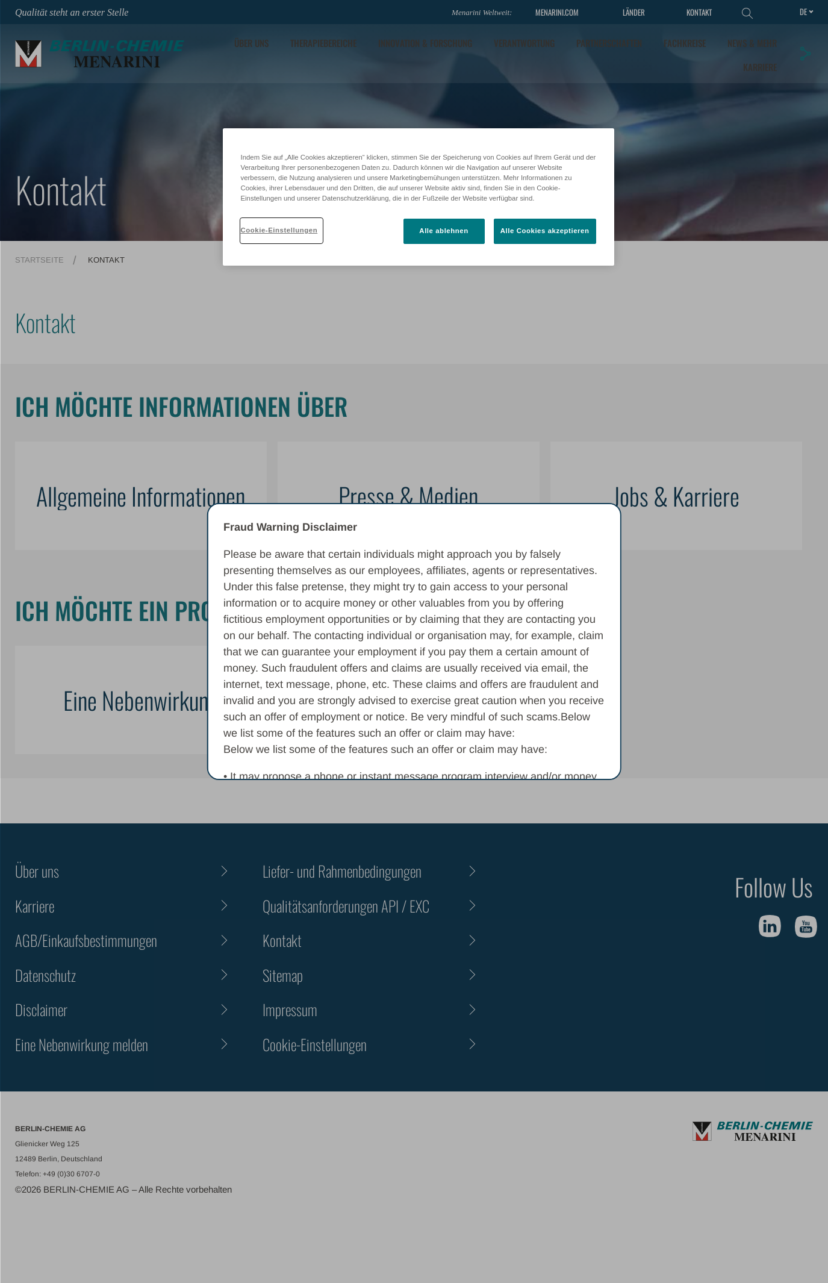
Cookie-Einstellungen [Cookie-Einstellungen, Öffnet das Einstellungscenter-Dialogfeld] (279, 230)
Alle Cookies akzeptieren (545, 230)
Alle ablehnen (443, 230)
